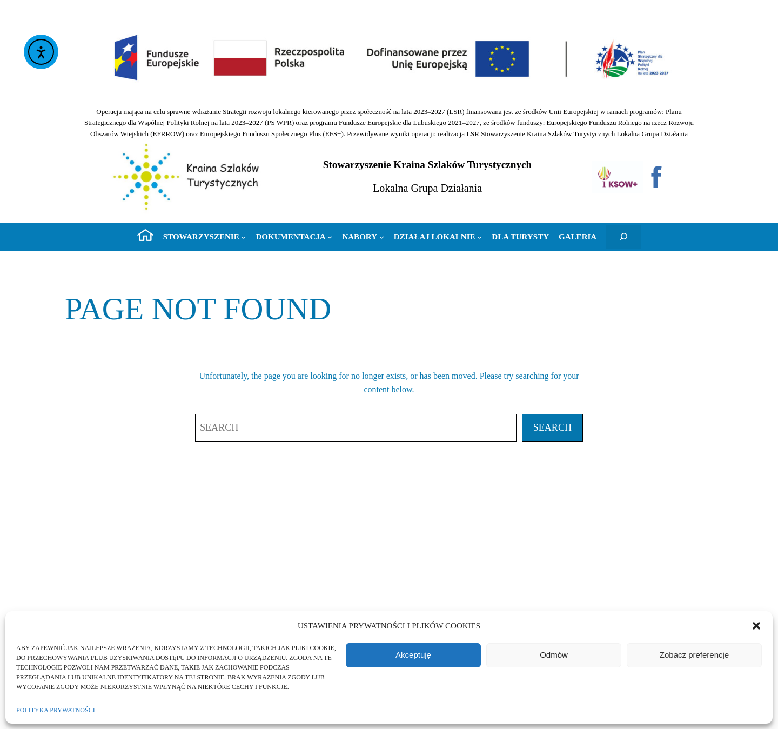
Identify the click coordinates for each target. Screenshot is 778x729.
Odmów (554, 654)
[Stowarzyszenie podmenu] (204, 237)
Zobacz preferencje (694, 654)
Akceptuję (413, 654)
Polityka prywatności (55, 710)
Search (552, 427)
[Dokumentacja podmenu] (294, 237)
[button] (756, 625)
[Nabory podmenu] (363, 237)
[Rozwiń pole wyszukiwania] (623, 237)
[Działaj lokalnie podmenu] (438, 237)
